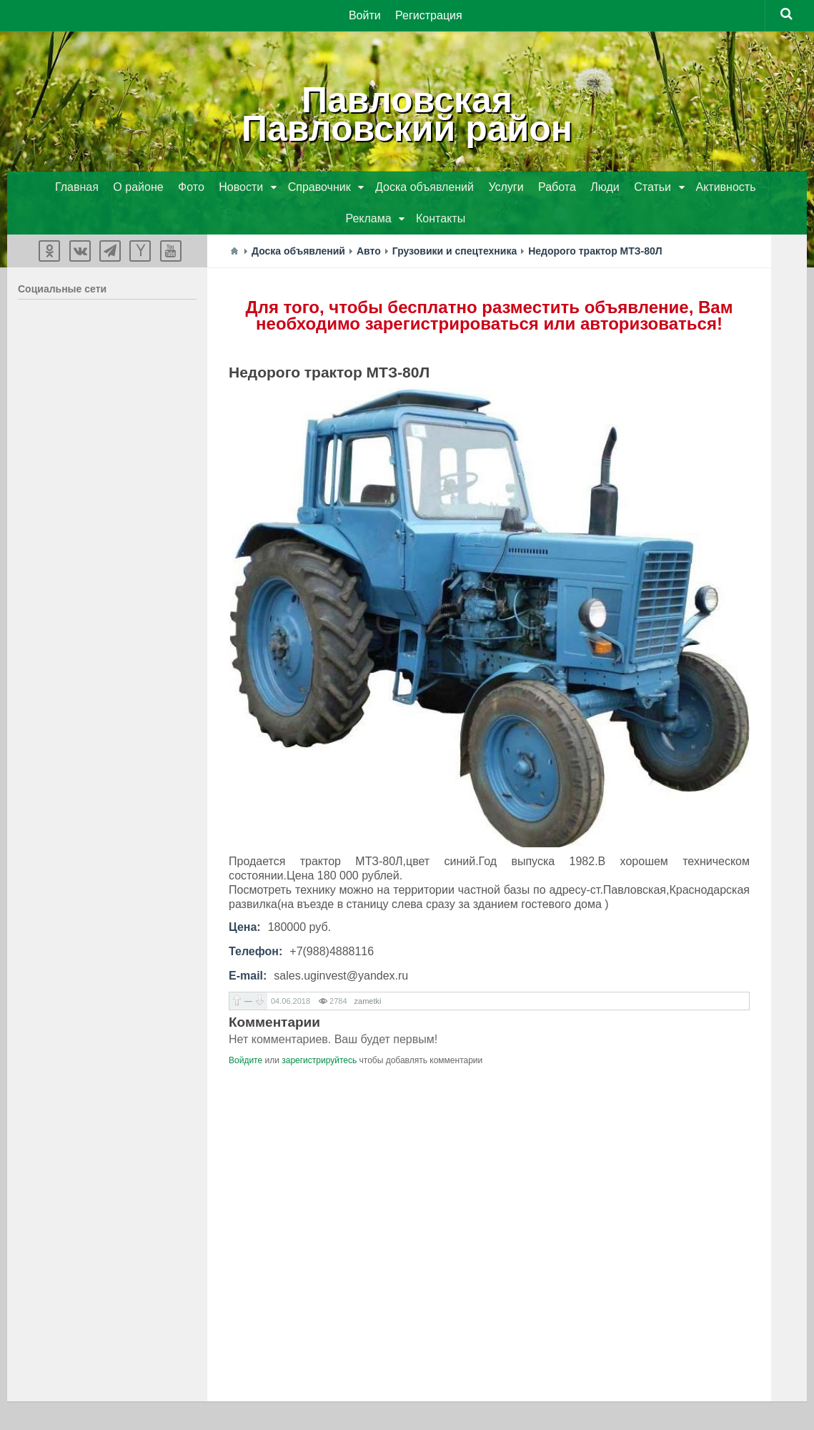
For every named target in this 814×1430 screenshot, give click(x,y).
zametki (368, 1001)
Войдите (245, 1060)
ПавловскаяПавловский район (407, 114)
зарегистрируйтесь (319, 1060)
